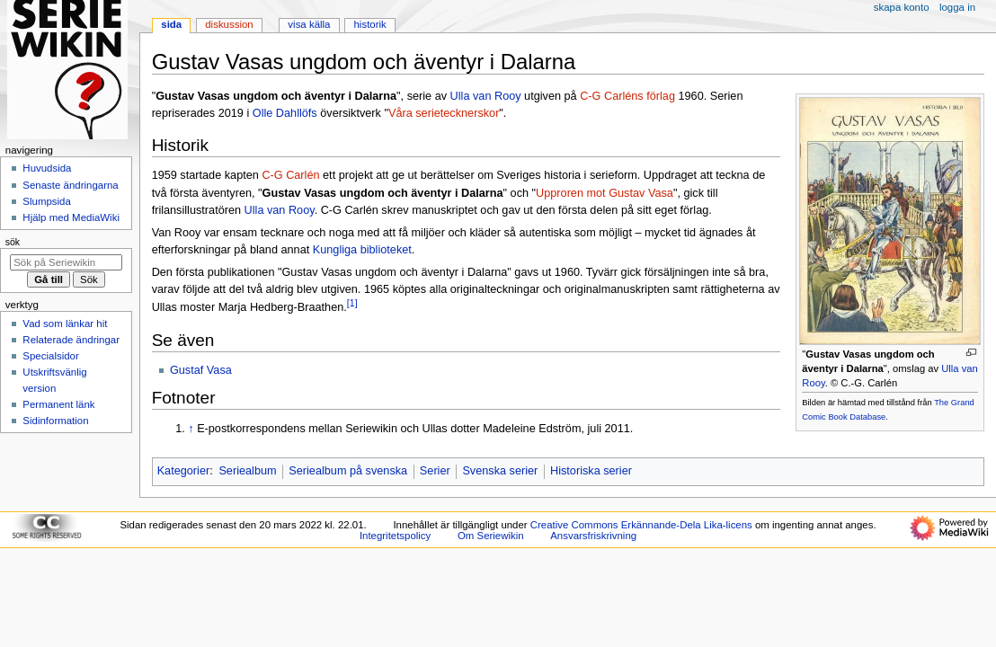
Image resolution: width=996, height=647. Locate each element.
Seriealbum (247, 471)
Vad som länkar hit (64, 323)
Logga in (957, 7)
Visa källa (309, 24)
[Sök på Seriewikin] (66, 262)
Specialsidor (50, 355)
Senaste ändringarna (70, 185)
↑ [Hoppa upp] (190, 428)
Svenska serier (500, 471)
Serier (435, 471)
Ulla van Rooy (485, 96)
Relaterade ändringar (71, 339)
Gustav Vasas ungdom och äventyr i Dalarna (382, 193)
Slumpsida (46, 201)
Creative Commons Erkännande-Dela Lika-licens (641, 524)
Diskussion (229, 24)
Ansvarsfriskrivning (593, 535)
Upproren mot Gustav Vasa (604, 193)
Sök (12, 241)
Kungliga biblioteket (362, 250)
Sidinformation (55, 420)
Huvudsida (46, 168)
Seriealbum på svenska (348, 471)
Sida (171, 24)
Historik (370, 24)
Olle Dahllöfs (285, 113)
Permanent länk (58, 404)
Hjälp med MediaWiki (71, 217)
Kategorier (183, 471)
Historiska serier (591, 471)
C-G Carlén (290, 175)
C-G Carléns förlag (627, 96)
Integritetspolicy (395, 535)
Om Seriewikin (491, 535)
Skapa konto (901, 7)
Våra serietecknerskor (443, 113)
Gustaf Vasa (201, 370)
